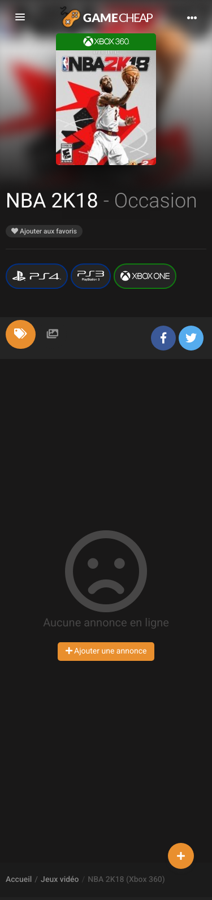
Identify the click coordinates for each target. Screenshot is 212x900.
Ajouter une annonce (106, 651)
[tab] (21, 334)
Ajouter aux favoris (44, 231)
